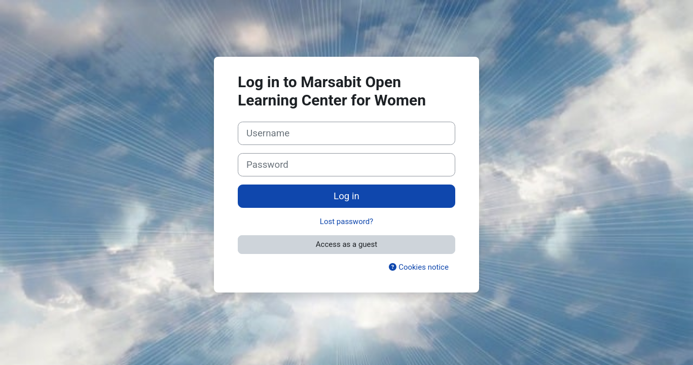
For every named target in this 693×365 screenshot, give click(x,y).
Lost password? (346, 221)
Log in (346, 196)
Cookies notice (418, 267)
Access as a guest (346, 244)
